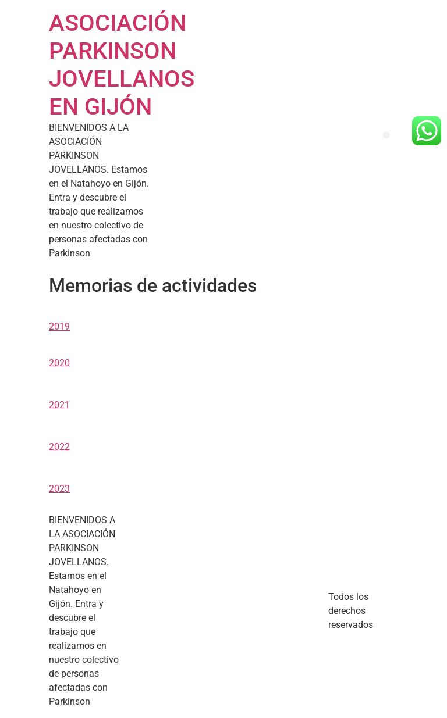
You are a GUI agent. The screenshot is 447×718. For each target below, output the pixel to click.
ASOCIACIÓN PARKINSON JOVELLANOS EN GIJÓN (121, 64)
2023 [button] (59, 488)
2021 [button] (59, 404)
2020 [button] (59, 363)
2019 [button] (59, 326)
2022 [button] (59, 446)
